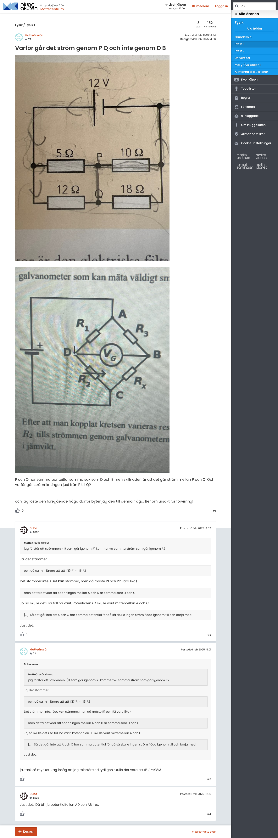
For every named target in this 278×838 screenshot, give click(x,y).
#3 (209, 779)
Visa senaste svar (204, 831)
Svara (28, 831)
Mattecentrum (52, 9)
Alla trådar (254, 29)
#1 (214, 511)
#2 (209, 635)
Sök (237, 6)
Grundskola (243, 37)
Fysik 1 (30, 25)
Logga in (221, 6)
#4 (209, 814)
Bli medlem (200, 6)
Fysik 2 (239, 51)
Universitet (242, 58)
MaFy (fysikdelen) (248, 65)
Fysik (19, 25)
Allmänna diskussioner (251, 72)
